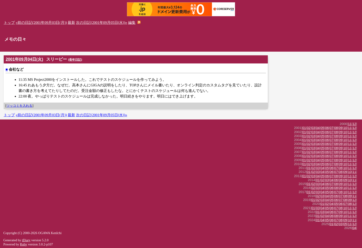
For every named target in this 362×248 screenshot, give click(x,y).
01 (304, 128)
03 (313, 128)
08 (336, 128)
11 (350, 124)
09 (340, 128)
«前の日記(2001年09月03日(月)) (41, 23)
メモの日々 (15, 39)
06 (327, 128)
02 (309, 128)
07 (331, 128)
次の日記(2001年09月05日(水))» (101, 23)
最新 (71, 23)
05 (322, 128)
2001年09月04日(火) (24, 59)
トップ (9, 23)
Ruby (23, 244)
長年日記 (75, 59)
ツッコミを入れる (19, 105)
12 (354, 124)
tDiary (26, 240)
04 (318, 128)
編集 (132, 23)
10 (345, 128)
